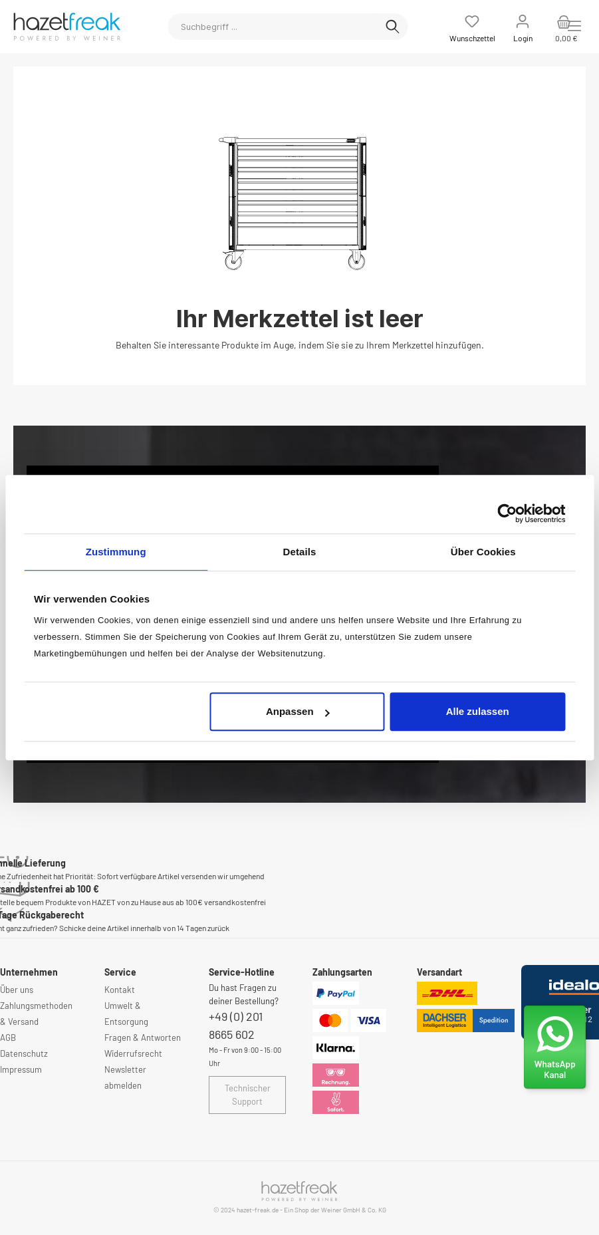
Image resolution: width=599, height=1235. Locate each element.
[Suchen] (392, 26)
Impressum (21, 1069)
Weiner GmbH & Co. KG (353, 1210)
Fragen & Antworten (142, 1037)
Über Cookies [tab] (483, 551)
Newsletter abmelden (125, 1077)
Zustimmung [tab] (116, 551)
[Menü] (574, 26)
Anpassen (298, 711)
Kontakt (119, 989)
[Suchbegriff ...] (273, 26)
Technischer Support (248, 1095)
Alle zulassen (477, 711)
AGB (8, 1037)
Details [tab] (299, 551)
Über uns (16, 989)
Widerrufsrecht (133, 1053)
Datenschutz (24, 1053)
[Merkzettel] (472, 27)
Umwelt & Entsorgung (126, 1013)
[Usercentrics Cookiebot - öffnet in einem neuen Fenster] (507, 513)
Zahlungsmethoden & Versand (36, 1013)
